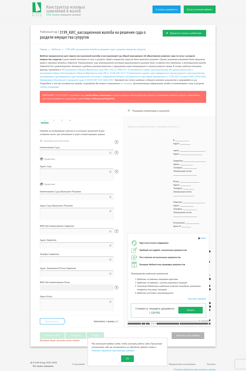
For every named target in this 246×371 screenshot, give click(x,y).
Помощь (116, 142)
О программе (78, 364)
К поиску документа (166, 9)
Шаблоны (56, 49)
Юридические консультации (182, 364)
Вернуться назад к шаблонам (185, 33)
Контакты (211, 364)
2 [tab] (53, 120)
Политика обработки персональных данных (195, 369)
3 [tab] (61, 120)
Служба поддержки (49, 86)
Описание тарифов (197, 298)
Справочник (49, 159)
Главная (43, 49)
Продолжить (52, 321)
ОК (127, 358)
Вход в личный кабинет (199, 9)
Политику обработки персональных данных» (113, 350)
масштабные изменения (98, 95)
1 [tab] (44, 120)
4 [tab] (70, 120)
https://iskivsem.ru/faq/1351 (99, 98)
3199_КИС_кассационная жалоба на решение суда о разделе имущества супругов (105, 49)
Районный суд (48, 31)
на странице (126, 83)
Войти (203, 238)
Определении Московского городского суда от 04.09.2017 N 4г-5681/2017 (77, 80)
